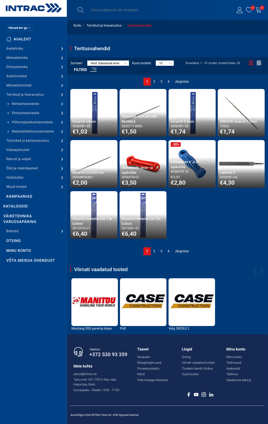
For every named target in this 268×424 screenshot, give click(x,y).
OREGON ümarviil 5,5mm (238, 122)
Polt (123, 328)
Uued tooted (190, 374)
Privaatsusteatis (148, 368)
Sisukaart (143, 357)
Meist (141, 374)
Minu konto (18, 250)
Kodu (77, 25)
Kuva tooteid (141, 63)
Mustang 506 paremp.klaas (91, 328)
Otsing (13, 240)
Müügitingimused (149, 363)
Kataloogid (15, 206)
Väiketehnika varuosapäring (19, 219)
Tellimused (233, 363)
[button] (240, 10)
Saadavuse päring (238, 380)
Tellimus (232, 374)
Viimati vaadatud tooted (198, 363)
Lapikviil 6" (228, 173)
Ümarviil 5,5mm (182, 122)
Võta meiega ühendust (30, 260)
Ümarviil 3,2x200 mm (88, 173)
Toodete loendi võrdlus (197, 368)
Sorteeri (76, 63)
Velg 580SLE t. (179, 328)
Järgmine (182, 82)
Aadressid (233, 368)
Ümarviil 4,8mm (84, 122)
